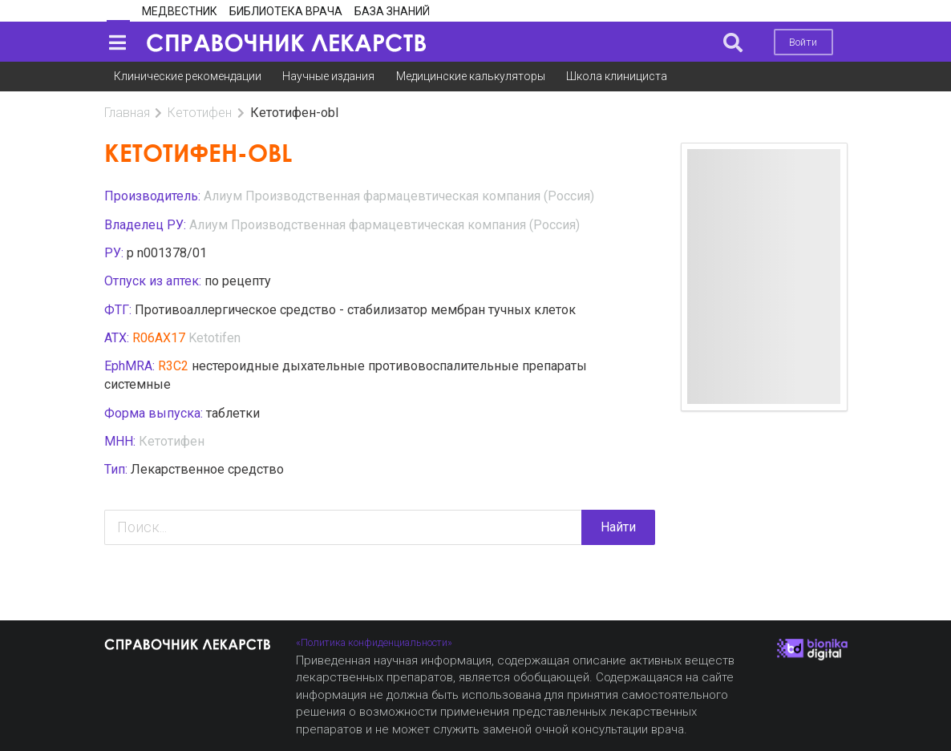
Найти (618, 527)
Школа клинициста (616, 76)
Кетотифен (200, 112)
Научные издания (328, 76)
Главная (127, 112)
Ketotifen (214, 337)
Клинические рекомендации (187, 76)
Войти (803, 42)
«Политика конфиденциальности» (374, 642)
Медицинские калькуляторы (470, 76)
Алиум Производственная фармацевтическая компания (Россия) (399, 196)
